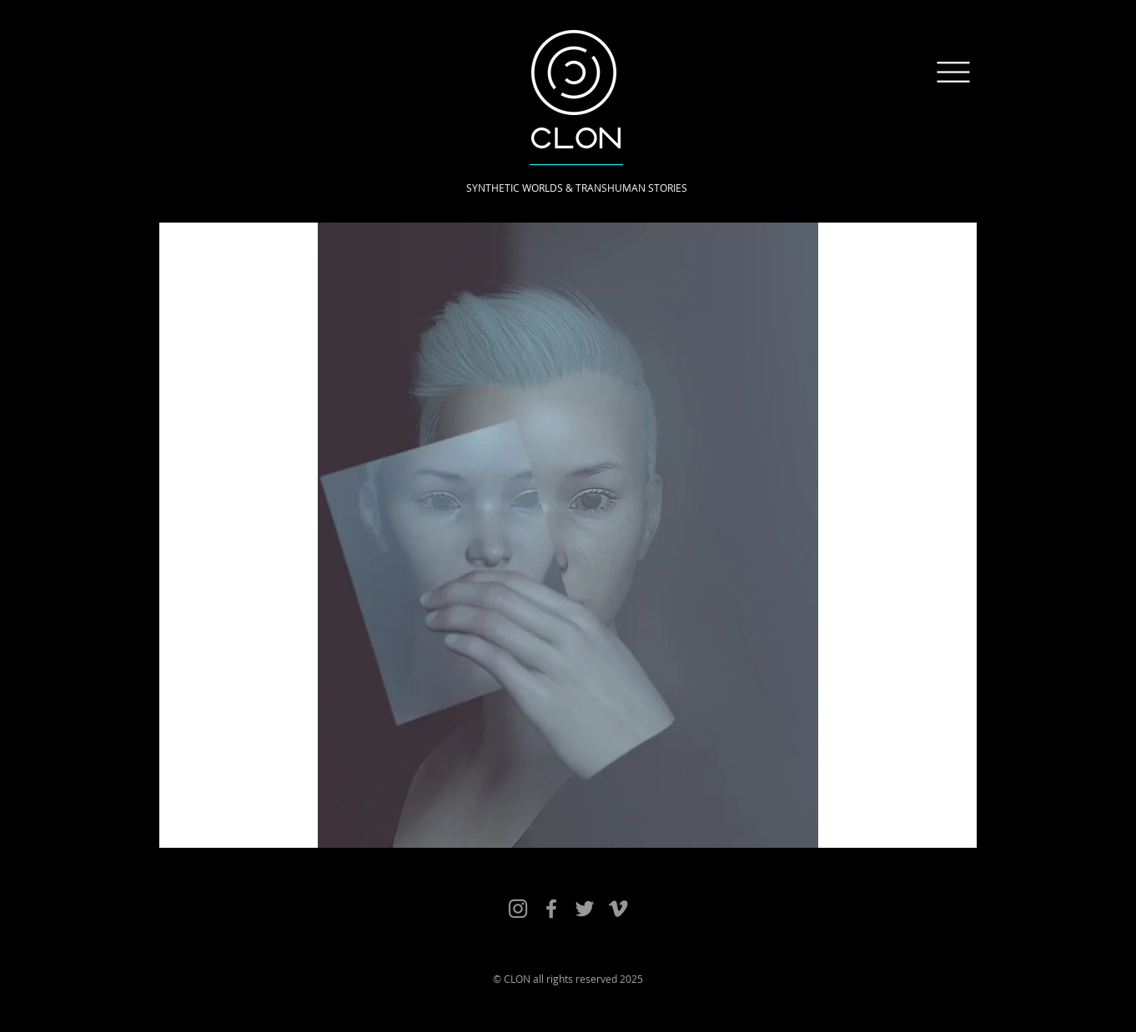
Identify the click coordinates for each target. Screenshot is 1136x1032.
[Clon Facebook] (551, 908)
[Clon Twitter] (584, 908)
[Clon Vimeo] (618, 908)
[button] (954, 72)
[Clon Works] (517, 908)
